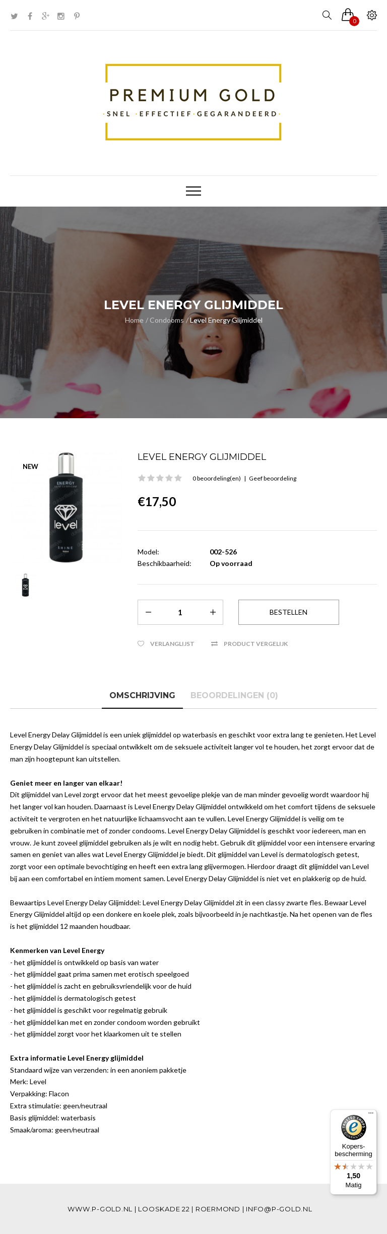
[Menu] (371, 1115)
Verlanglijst (172, 643)
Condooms (167, 320)
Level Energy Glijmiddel (226, 320)
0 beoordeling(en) (216, 478)
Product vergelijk (256, 643)
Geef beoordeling (272, 478)
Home (134, 320)
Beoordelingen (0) (234, 695)
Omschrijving (142, 695)
